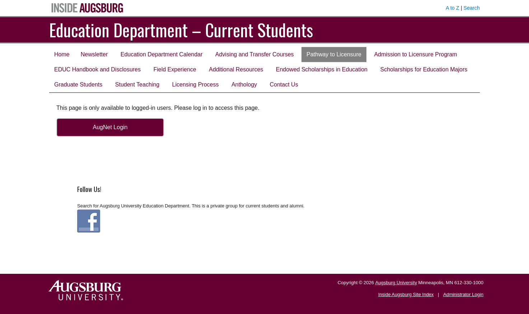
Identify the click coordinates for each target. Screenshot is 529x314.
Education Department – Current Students (181, 29)
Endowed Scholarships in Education (322, 69)
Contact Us (284, 84)
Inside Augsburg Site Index (406, 294)
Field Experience (174, 69)
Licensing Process (195, 84)
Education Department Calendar (162, 54)
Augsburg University (396, 282)
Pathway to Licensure (333, 54)
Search (471, 8)
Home (62, 54)
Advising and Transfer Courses (254, 54)
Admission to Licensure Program (415, 54)
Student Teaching (137, 84)
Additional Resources (236, 69)
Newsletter (94, 54)
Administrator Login (463, 294)
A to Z (452, 8)
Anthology (244, 84)
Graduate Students (78, 84)
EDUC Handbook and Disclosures (97, 69)
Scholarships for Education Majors (423, 69)
